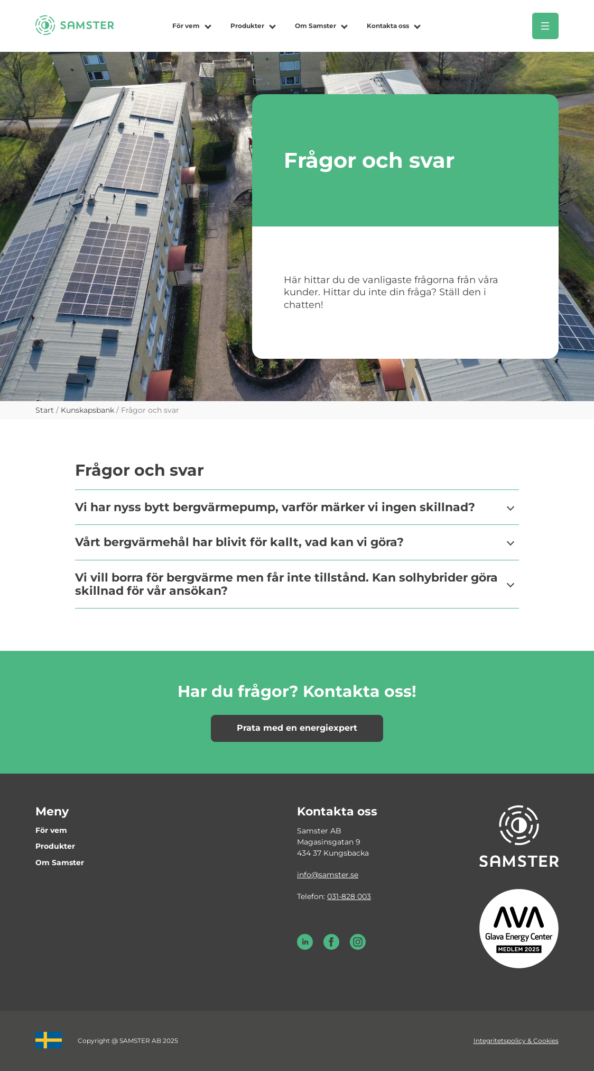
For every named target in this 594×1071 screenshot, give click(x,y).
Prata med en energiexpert (297, 728)
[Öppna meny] (545, 26)
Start (44, 410)
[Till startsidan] (74, 32)
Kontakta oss (388, 26)
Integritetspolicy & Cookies (516, 1041)
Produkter (247, 26)
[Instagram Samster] (358, 947)
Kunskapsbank (87, 410)
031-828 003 (349, 896)
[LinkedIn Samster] (305, 947)
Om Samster (315, 26)
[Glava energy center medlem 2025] (519, 928)
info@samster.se (327, 874)
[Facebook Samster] (331, 947)
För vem (186, 26)
